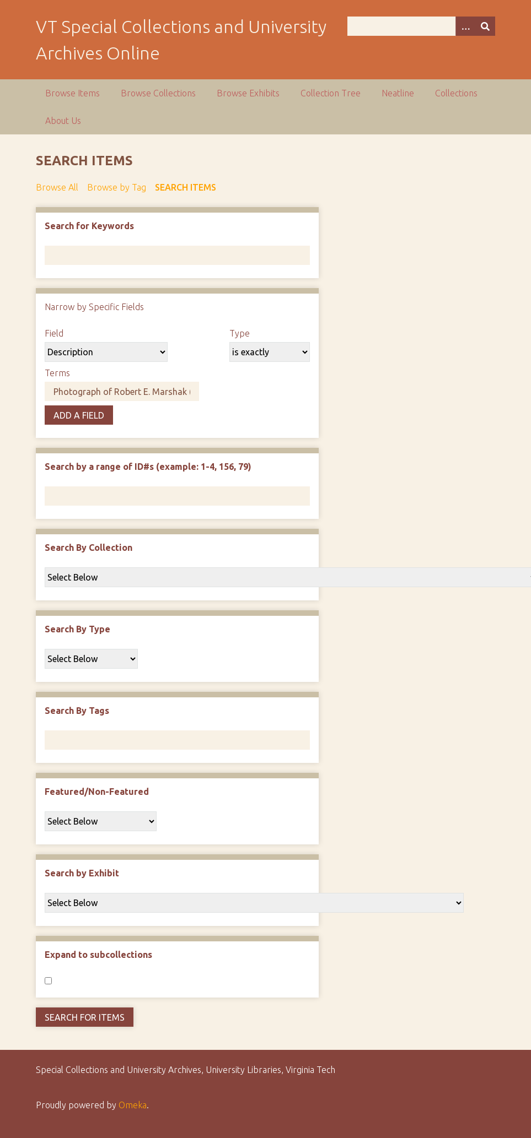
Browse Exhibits (248, 93)
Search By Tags (77, 711)
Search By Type (77, 629)
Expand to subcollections (98, 955)
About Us (63, 121)
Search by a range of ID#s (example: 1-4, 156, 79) (148, 467)
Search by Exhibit (82, 873)
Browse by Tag (116, 187)
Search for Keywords (89, 226)
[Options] (465, 26)
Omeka (133, 1105)
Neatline (398, 93)
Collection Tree (331, 93)
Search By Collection (88, 547)
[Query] (421, 26)
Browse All (57, 187)
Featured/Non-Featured (97, 791)
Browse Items (72, 93)
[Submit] (485, 26)
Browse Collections (158, 93)
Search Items (185, 187)
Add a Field (78, 415)
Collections (456, 93)
